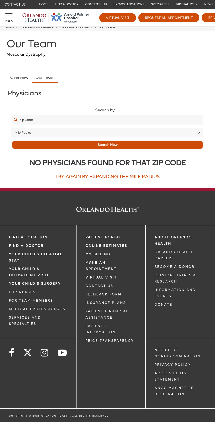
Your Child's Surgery (35, 283)
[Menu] (8, 17)
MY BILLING (98, 254)
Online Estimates (106, 246)
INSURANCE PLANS (105, 303)
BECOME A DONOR (174, 266)
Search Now (108, 145)
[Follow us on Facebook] (12, 353)
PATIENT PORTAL (103, 237)
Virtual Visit (117, 17)
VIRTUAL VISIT (101, 277)
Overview (19, 77)
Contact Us (15, 4)
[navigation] (107, 4)
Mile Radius (23, 133)
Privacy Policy (173, 365)
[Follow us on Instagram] (45, 353)
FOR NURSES (22, 292)
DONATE (163, 304)
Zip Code (26, 120)
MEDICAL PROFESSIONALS (37, 309)
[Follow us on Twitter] (28, 351)
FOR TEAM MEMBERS (31, 300)
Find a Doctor (26, 246)
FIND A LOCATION (28, 237)
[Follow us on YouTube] (62, 353)
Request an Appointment (169, 17)
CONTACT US (99, 286)
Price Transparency (109, 340)
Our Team (45, 77)
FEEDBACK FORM (103, 294)
